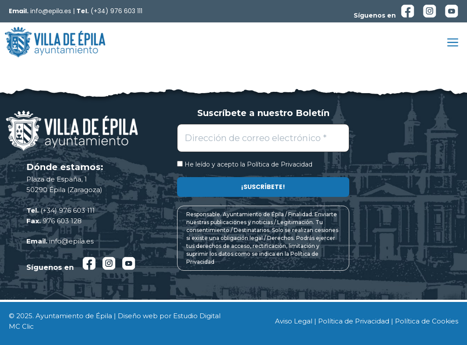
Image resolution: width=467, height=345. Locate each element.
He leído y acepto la (244, 164)
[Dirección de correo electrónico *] (263, 138)
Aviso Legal (293, 321)
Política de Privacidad (279, 164)
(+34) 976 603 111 (116, 11)
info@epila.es (50, 11)
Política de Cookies (426, 321)
